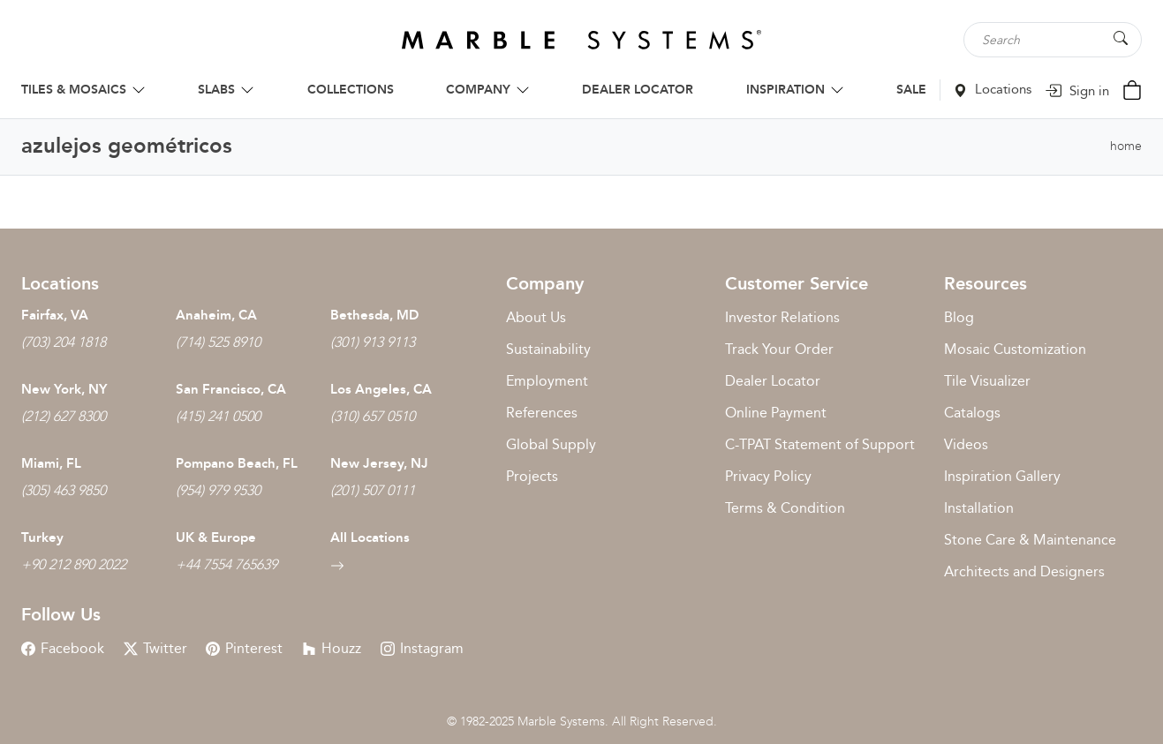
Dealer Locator (772, 380)
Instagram (422, 648)
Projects (532, 476)
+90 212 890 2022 (73, 564)
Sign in (1077, 91)
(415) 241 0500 (218, 416)
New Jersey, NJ (379, 463)
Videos (966, 444)
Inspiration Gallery (1002, 476)
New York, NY (64, 389)
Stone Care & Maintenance (1030, 539)
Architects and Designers (1024, 571)
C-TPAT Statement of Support (820, 444)
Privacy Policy (768, 476)
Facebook (62, 648)
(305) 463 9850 (63, 490)
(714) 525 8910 (218, 342)
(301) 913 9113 (372, 342)
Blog (959, 317)
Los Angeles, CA (381, 389)
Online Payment (776, 412)
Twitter (155, 648)
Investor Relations (782, 317)
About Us (536, 317)
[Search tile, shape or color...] (1053, 39)
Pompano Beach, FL (237, 463)
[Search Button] (1120, 38)
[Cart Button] (1132, 88)
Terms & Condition (785, 508)
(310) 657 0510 (372, 416)
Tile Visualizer (987, 380)
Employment (547, 380)
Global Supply (551, 444)
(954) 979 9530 (218, 490)
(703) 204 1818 (63, 342)
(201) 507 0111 (372, 490)
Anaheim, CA (216, 315)
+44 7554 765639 (226, 564)
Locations (992, 89)
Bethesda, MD (374, 315)
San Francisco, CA (231, 389)
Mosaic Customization (1015, 349)
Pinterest (244, 648)
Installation (979, 508)
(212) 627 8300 (63, 416)
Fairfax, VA (54, 315)
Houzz (331, 648)
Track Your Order (779, 349)
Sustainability (548, 349)
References (542, 412)
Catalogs (972, 412)
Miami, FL (51, 463)
